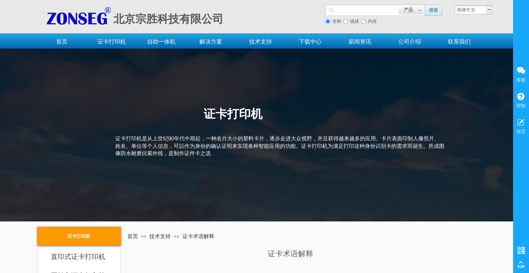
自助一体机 (161, 41)
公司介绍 (409, 41)
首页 (61, 41)
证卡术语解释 (198, 236)
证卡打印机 (111, 41)
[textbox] (366, 9)
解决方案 (210, 41)
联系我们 (459, 41)
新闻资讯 (359, 41)
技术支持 (260, 41)
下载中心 (310, 41)
